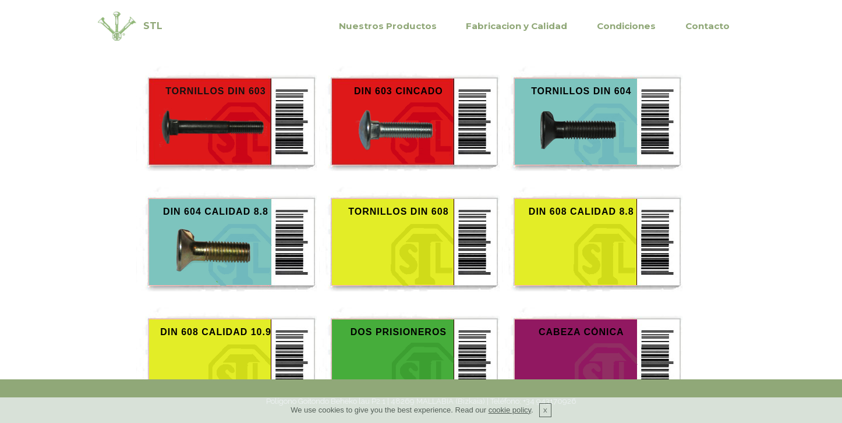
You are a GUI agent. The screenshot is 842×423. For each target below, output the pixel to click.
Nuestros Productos (388, 25)
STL (152, 25)
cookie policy (510, 410)
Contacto (707, 25)
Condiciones (626, 25)
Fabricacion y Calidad (516, 25)
